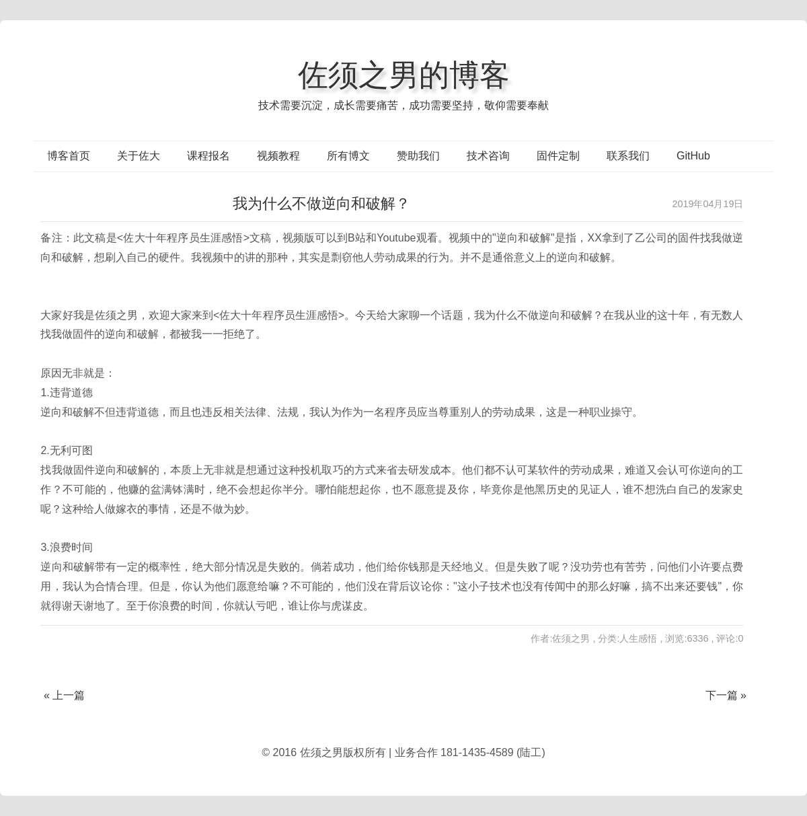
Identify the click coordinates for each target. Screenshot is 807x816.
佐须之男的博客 (404, 74)
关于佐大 (138, 155)
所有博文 (348, 155)
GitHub (693, 155)
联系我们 (628, 155)
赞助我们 (418, 155)
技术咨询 (488, 155)
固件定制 (558, 155)
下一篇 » (725, 695)
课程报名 (208, 155)
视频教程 (278, 155)
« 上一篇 (64, 695)
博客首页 (68, 155)
